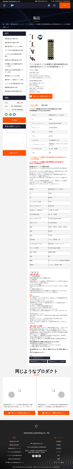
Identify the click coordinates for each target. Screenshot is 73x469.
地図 (58, 459)
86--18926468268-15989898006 (60, 1)
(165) (13, 46)
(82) (13, 55)
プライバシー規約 (58, 462)
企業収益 (58, 441)
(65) (14, 50)
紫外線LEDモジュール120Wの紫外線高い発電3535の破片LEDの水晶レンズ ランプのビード (18, 405)
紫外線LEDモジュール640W (57, 361)
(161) (12, 76)
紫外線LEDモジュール (17, 24)
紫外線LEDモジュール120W (38, 361)
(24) (14, 79)
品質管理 (58, 448)
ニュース (58, 452)
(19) (14, 83)
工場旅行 (58, 445)
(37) (11, 38)
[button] (11, 395)
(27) (13, 60)
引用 (65, 5)
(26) (13, 91)
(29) (14, 65)
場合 (58, 455)
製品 (7, 24)
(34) (11, 87)
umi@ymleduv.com (41, 1)
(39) (12, 42)
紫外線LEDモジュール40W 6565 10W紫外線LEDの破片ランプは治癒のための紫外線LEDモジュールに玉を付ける (53, 406)
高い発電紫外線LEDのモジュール (40, 358)
